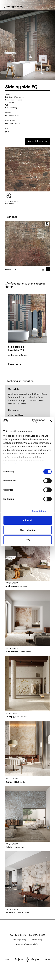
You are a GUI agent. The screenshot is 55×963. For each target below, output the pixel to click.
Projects (19, 959)
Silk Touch (10, 102)
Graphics (35, 959)
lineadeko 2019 (29, 4)
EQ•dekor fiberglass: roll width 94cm (26, 400)
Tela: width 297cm (17, 403)
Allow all (27, 520)
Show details (39, 511)
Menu (7, 959)
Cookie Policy (35, 939)
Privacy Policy (19, 939)
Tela (7, 105)
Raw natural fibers (13, 100)
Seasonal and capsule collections (15, 4)
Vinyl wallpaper (12, 108)
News (47, 959)
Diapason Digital (31, 944)
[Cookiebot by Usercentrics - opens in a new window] (33, 421)
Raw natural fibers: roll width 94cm (25, 397)
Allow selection (27, 530)
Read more (14, 363)
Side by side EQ (38, 4)
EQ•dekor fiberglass (14, 97)
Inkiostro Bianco (12, 124)
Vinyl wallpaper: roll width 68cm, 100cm (27, 394)
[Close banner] (51, 421)
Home (5, 4)
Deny (27, 539)
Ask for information (37, 141)
